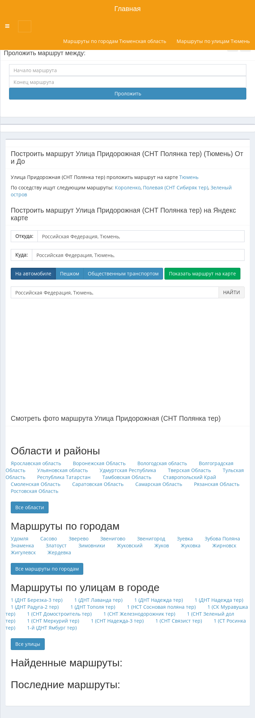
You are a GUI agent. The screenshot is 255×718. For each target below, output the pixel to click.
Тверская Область (189, 470)
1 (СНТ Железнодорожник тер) (139, 613)
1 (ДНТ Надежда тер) (158, 600)
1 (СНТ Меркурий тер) (53, 620)
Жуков (161, 545)
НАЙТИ (231, 292)
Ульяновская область (62, 470)
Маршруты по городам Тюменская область (114, 41)
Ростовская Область (34, 491)
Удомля (19, 538)
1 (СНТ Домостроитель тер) (59, 613)
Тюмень (188, 177)
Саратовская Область (98, 484)
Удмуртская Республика (128, 470)
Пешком (69, 273)
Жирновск (224, 545)
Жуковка (191, 545)
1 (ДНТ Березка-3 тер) (36, 600)
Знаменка (22, 545)
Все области (29, 507)
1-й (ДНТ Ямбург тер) (52, 627)
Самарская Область (158, 484)
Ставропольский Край (189, 477)
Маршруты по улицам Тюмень (213, 41)
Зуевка (185, 538)
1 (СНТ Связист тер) (178, 620)
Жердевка (59, 552)
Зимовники (91, 545)
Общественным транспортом (123, 273)
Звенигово (112, 538)
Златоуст (56, 545)
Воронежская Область (99, 463)
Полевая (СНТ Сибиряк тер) (175, 187)
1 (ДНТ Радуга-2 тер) (35, 607)
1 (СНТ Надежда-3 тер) (117, 620)
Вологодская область (162, 463)
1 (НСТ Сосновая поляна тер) (161, 607)
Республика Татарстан (64, 477)
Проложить (127, 93)
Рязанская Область (216, 484)
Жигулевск (23, 552)
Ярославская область (36, 463)
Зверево (78, 538)
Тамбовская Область (126, 477)
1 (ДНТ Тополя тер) (92, 607)
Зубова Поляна (222, 538)
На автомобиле (33, 273)
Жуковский (130, 545)
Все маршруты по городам (47, 568)
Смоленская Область (35, 484)
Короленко (128, 187)
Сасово (48, 538)
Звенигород (151, 538)
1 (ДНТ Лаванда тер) (98, 600)
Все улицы (27, 644)
